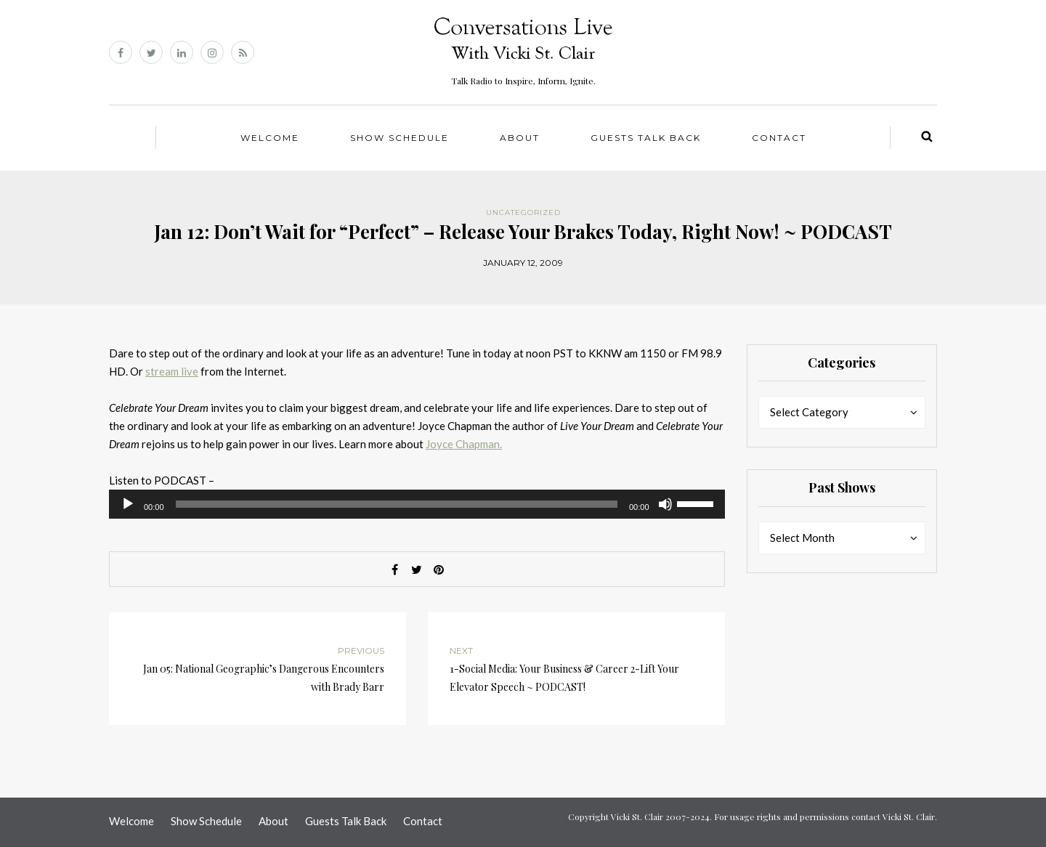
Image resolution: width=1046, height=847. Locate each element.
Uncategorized (523, 212)
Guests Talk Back (646, 137)
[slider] (396, 504)
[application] (417, 504)
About (520, 137)
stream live (171, 371)
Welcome (269, 137)
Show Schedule (399, 137)
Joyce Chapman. (464, 443)
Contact (779, 137)
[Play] (128, 504)
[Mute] (665, 504)
